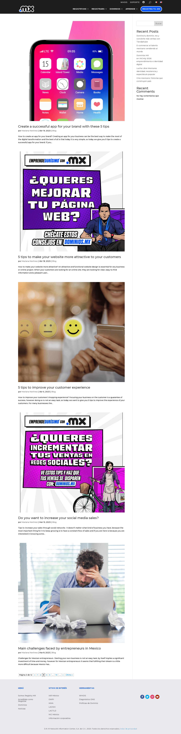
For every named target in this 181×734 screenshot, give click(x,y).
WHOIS (124, 2)
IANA (51, 703)
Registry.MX (79, 9)
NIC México (54, 715)
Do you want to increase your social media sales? (59, 518)
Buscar (158, 23)
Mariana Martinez (30, 131)
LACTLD (52, 711)
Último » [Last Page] (69, 675)
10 (56, 675)
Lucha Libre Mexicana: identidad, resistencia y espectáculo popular (147, 71)
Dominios (115, 9)
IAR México (54, 696)
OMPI (51, 700)
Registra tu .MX (151, 9)
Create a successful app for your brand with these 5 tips (63, 126)
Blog (54, 131)
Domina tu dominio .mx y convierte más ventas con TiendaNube (148, 39)
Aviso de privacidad (128, 729)
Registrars (98, 9)
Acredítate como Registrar (25, 700)
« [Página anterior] (34, 675)
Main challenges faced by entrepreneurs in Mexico (60, 648)
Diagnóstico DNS (87, 700)
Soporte (135, 2)
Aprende (130, 9)
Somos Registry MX (27, 696)
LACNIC (52, 707)
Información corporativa (59, 718)
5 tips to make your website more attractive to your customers (69, 257)
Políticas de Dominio (88, 703)
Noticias (22, 709)
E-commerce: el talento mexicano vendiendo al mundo (147, 48)
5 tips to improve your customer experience (54, 387)
